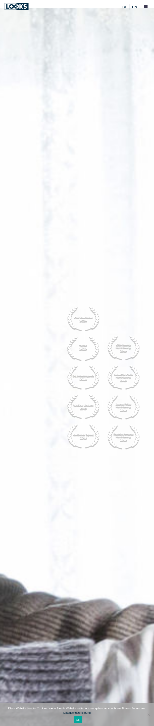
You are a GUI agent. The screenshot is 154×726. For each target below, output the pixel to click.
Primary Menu (146, 6)
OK (78, 719)
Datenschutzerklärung (76, 712)
